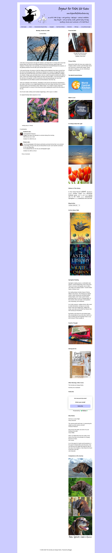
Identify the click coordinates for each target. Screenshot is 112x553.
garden (75, 195)
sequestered (88, 196)
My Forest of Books (61, 26)
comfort (75, 193)
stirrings (76, 198)
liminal (31, 125)
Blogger (70, 550)
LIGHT (83, 192)
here (39, 94)
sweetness (81, 198)
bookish (70, 193)
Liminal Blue (42, 33)
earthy (84, 193)
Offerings (76, 26)
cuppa (80, 193)
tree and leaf (88, 198)
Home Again (23, 26)
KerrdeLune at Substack (74, 387)
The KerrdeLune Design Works (75, 385)
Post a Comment (26, 154)
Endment (25, 131)
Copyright (52, 26)
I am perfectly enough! (85, 26)
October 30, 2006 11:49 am (30, 150)
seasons (82, 196)
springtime (71, 198)
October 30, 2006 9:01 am (29, 138)
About (30, 26)
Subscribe (80, 406)
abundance (89, 191)
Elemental (69, 26)
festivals (70, 195)
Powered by (80, 410)
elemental (89, 193)
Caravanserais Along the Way (41, 26)
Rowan (25, 142)
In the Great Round (74, 192)
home (86, 195)
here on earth (81, 195)
